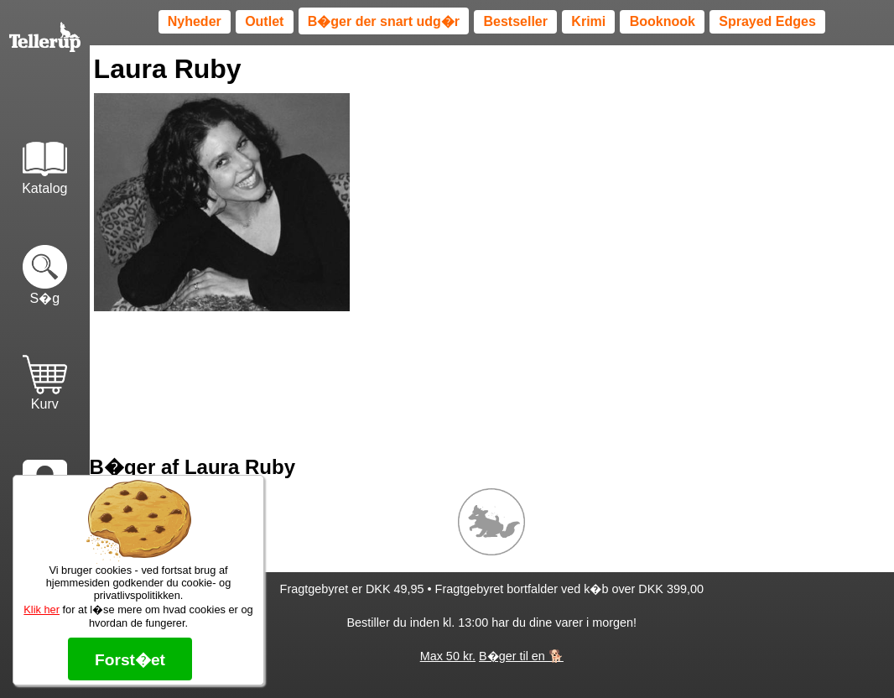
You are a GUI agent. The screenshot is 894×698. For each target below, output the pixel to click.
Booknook (662, 21)
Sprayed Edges (767, 21)
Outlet (264, 21)
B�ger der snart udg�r (384, 21)
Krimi (588, 21)
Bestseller (515, 21)
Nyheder (194, 21)
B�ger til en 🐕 (521, 656)
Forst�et (130, 660)
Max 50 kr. (448, 656)
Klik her (41, 609)
